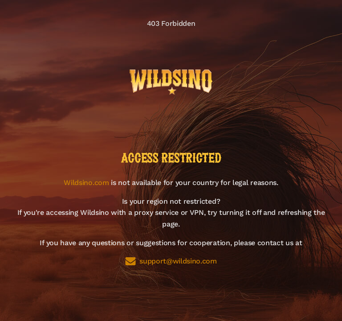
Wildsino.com (86, 182)
